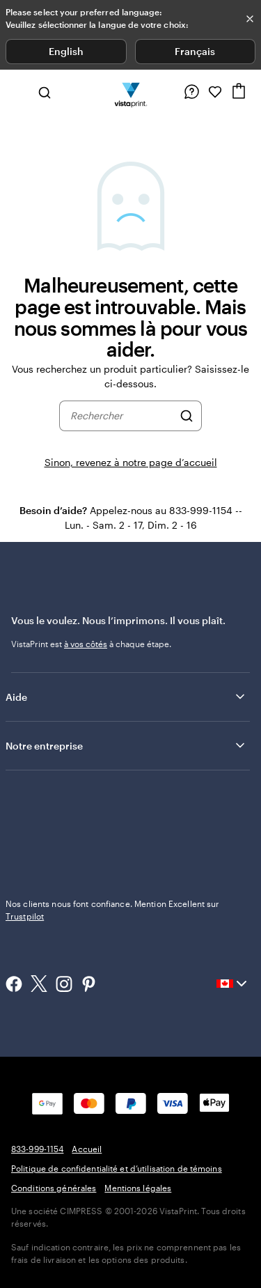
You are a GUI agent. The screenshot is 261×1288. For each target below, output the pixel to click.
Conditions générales (53, 1188)
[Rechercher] (186, 415)
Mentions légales (137, 1188)
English (66, 51)
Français (195, 51)
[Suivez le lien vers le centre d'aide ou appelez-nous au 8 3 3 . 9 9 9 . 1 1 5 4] (191, 92)
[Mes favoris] (215, 92)
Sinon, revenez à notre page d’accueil (131, 462)
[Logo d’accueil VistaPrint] (130, 92)
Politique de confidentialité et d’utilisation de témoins (116, 1168)
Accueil (87, 1149)
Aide (126, 697)
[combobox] (121, 416)
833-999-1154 (37, 1149)
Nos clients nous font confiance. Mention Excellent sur (112, 910)
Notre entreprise (126, 745)
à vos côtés (85, 644)
